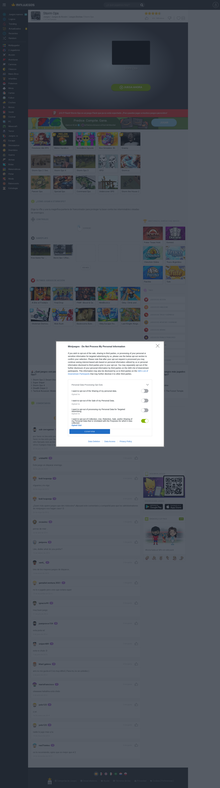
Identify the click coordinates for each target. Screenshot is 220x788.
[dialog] (110, 394)
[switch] (144, 391)
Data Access (109, 441)
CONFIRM (89, 431)
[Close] (158, 346)
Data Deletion (94, 441)
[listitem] (110, 384)
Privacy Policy (126, 441)
